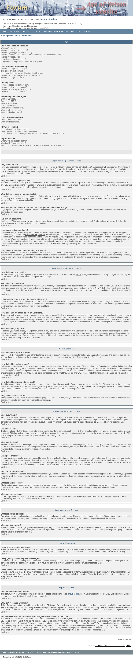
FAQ (5, 32)
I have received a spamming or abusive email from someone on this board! (32, 133)
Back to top (6, 176)
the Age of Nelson (49, 19)
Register (15, 32)
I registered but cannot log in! (13, 59)
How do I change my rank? (12, 78)
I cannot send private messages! (15, 129)
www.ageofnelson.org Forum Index (17, 36)
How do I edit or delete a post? (14, 87)
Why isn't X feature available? (13, 143)
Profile (26, 32)
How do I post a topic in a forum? (15, 85)
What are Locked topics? (11, 112)
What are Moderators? (10, 122)
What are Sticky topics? (11, 110)
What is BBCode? (8, 99)
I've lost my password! (10, 57)
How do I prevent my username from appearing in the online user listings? (32, 55)
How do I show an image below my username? (21, 75)
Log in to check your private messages (62, 32)
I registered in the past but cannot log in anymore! (22, 61)
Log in (86, 32)
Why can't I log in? (9, 48)
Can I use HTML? (8, 101)
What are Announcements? (12, 108)
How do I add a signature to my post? (17, 89)
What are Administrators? (11, 119)
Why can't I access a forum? (13, 92)
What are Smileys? (9, 103)
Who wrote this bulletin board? (14, 141)
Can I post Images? (9, 105)
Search (36, 32)
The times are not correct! (12, 71)
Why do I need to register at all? (14, 50)
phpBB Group (73, 594)
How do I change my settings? (14, 69)
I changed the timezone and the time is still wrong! (22, 73)
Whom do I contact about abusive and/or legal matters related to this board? (33, 145)
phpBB (12, 657)
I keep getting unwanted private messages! (19, 131)
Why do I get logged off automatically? (17, 52)
